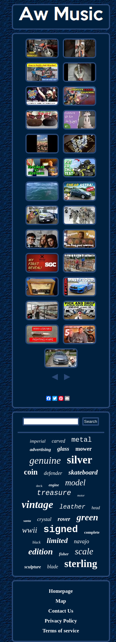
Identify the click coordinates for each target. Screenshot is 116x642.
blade (52, 566)
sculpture (32, 567)
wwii (29, 530)
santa (27, 521)
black (36, 542)
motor (81, 495)
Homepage (61, 591)
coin (30, 472)
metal (81, 440)
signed (60, 529)
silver (79, 460)
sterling (80, 563)
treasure (54, 493)
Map (60, 601)
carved (58, 441)
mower (83, 449)
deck (39, 486)
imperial (37, 441)
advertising (40, 449)
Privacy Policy (61, 621)
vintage (37, 504)
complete (92, 532)
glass (63, 448)
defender (53, 473)
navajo (81, 541)
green (87, 517)
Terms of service (60, 631)
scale (84, 551)
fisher (64, 554)
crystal (44, 519)
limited (57, 540)
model (75, 482)
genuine (45, 460)
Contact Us (60, 611)
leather (72, 506)
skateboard (83, 472)
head (96, 507)
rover (64, 519)
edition (40, 551)
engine (54, 485)
